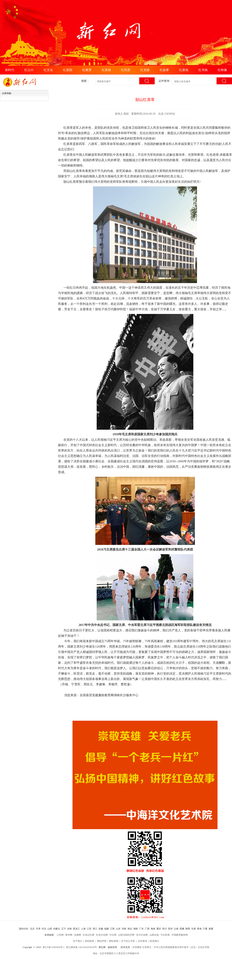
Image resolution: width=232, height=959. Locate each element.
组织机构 (89, 941)
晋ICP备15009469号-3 (53, 947)
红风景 (125, 70)
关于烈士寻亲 (128, 941)
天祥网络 (137, 947)
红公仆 (29, 70)
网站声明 (101, 941)
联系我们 (154, 941)
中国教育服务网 (179, 935)
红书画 (203, 70)
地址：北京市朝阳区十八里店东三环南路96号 (116, 953)
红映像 (222, 70)
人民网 (60, 935)
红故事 (164, 70)
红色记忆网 (88, 935)
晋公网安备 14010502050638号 (81, 947)
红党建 (145, 70)
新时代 (9, 70)
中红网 (112, 935)
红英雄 (106, 70)
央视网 (77, 935)
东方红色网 (142, 935)
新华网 (68, 935)
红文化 (48, 70)
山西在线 (154, 935)
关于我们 (77, 941)
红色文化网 (102, 935)
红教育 (87, 70)
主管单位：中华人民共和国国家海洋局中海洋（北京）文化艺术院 (175, 947)
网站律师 (113, 941)
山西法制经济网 (126, 935)
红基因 (67, 70)
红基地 (183, 70)
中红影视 (165, 935)
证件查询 (142, 941)
